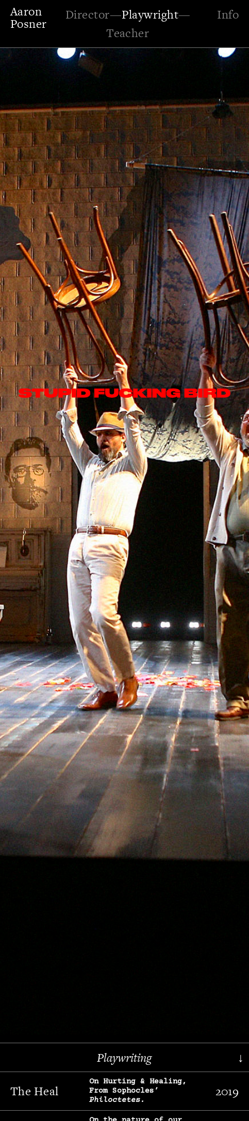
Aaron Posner (28, 17)
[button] (38, 530)
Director (87, 14)
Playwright (150, 14)
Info (228, 14)
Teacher (127, 33)
